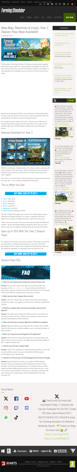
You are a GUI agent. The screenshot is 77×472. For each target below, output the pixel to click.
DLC (43, 17)
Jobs (50, 2)
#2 (66, 108)
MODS (49, 17)
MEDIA (36, 17)
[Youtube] (52, 4)
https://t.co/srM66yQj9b (62, 157)
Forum (23, 2)
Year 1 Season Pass (18, 288)
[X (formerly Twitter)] (44, 4)
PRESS (59, 462)
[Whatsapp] (40, 4)
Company (44, 2)
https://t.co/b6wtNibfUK (62, 224)
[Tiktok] (68, 4)
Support (36, 2)
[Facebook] (48, 4)
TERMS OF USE (43, 462)
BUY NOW (69, 17)
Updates (29, 2)
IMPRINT (53, 462)
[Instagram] (56, 4)
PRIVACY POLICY (30, 462)
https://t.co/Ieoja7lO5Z (62, 123)
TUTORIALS (58, 17)
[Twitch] (60, 4)
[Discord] (64, 4)
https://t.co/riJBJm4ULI (62, 189)
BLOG (22, 17)
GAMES (29, 17)
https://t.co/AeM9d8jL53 (62, 125)
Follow (71, 100)
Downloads (15, 2)
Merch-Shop (6, 2)
